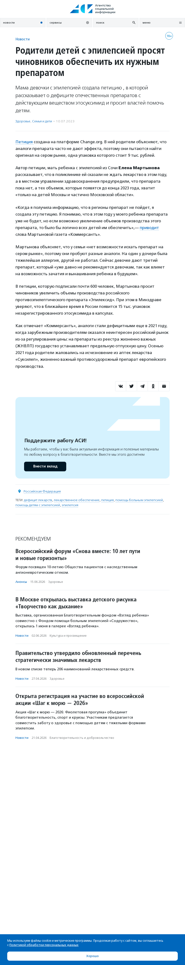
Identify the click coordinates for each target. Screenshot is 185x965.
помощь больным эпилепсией (139, 500)
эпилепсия (70, 505)
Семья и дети (42, 121)
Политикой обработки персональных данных (44, 945)
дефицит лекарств (38, 500)
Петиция (24, 141)
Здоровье (22, 121)
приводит (149, 227)
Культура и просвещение (68, 635)
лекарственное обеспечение (76, 500)
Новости (22, 39)
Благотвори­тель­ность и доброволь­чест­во (82, 738)
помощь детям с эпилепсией (37, 505)
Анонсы (21, 582)
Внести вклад (45, 466)
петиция (107, 500)
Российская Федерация (42, 491)
